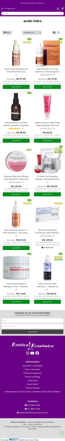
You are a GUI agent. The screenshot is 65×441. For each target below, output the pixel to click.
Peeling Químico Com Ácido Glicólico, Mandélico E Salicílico (16, 124)
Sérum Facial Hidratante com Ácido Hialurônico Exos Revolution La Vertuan (16, 70)
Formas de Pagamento (32, 373)
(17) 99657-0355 (32, 409)
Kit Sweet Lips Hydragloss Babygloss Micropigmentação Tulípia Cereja (47, 178)
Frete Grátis (32, 380)
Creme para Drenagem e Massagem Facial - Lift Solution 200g (16, 285)
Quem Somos (32, 384)
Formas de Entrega (32, 377)
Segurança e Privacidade (33, 366)
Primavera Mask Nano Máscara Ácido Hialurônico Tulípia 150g (16, 177)
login (32, 3)
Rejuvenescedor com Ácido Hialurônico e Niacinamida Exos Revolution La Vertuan (47, 70)
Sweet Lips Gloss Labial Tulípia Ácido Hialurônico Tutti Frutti (47, 124)
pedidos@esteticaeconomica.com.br (32, 413)
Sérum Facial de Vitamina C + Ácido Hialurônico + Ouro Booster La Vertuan (16, 231)
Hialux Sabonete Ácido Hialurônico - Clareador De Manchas (47, 285)
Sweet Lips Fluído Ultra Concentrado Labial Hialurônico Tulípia (47, 231)
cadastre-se (40, 3)
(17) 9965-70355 (32, 405)
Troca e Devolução (32, 369)
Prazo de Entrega (33, 388)
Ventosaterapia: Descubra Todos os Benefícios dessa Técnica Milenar (32, 392)
